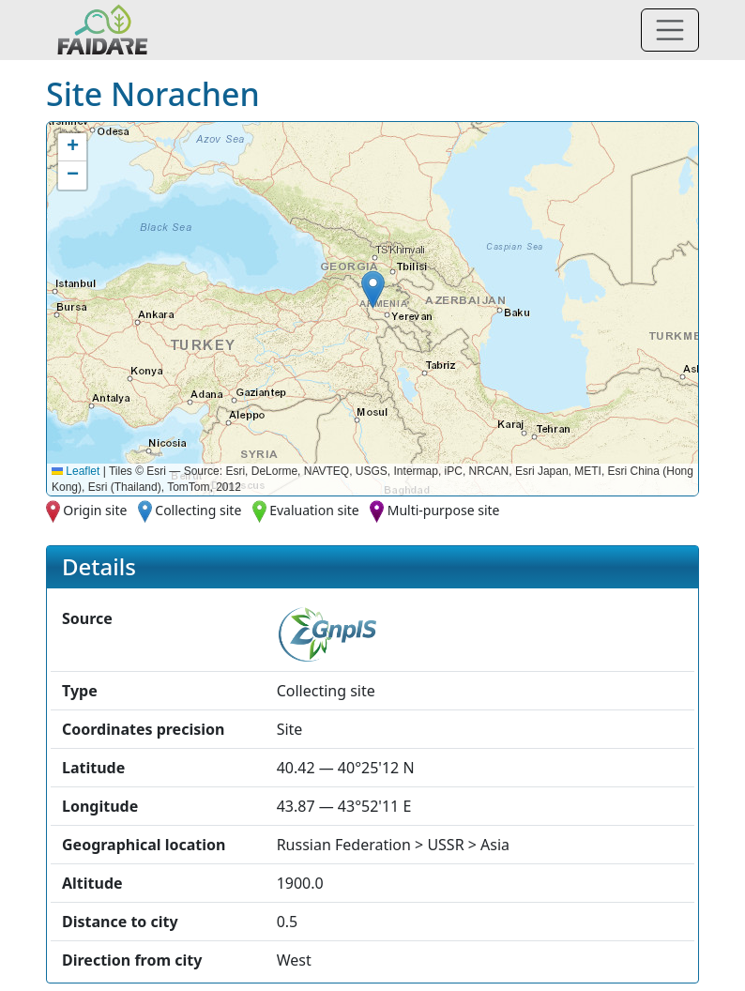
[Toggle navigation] (670, 30)
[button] (373, 289)
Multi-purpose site (444, 510)
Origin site (95, 510)
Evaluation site (314, 510)
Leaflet (75, 471)
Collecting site (198, 510)
